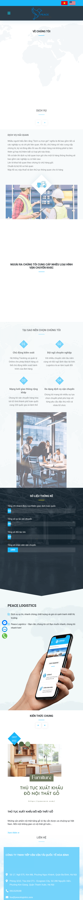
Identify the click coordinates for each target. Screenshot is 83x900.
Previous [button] (38, 122)
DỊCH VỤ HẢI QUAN (18, 135)
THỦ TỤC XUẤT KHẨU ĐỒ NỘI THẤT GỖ (30, 811)
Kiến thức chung (41, 715)
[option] (41, 174)
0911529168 (16, 891)
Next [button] (45, 122)
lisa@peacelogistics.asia (21, 897)
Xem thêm (13, 833)
